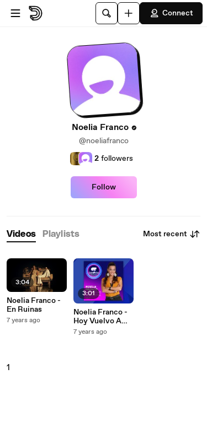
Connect (171, 13)
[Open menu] (15, 13)
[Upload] (129, 13)
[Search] (106, 13)
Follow (104, 187)
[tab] (21, 234)
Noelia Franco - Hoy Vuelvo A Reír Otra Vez (100, 317)
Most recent (171, 234)
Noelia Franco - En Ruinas (34, 305)
